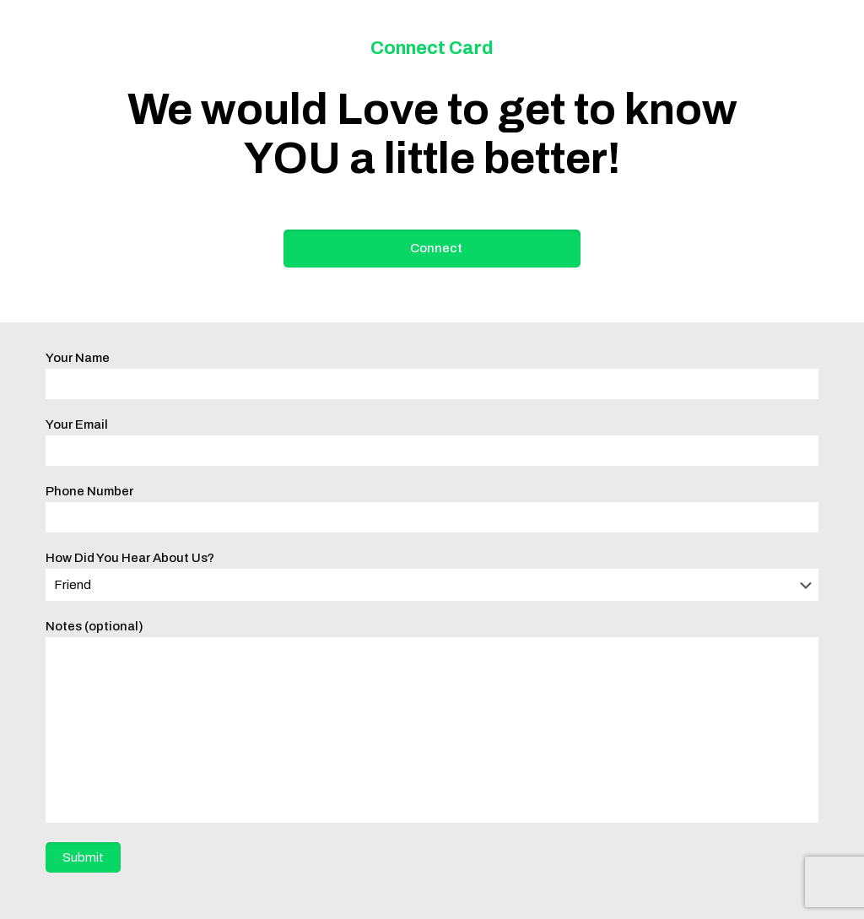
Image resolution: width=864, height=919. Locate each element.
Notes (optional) (432, 721)
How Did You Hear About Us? (432, 576)
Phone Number (432, 508)
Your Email (432, 442)
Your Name (432, 375)
